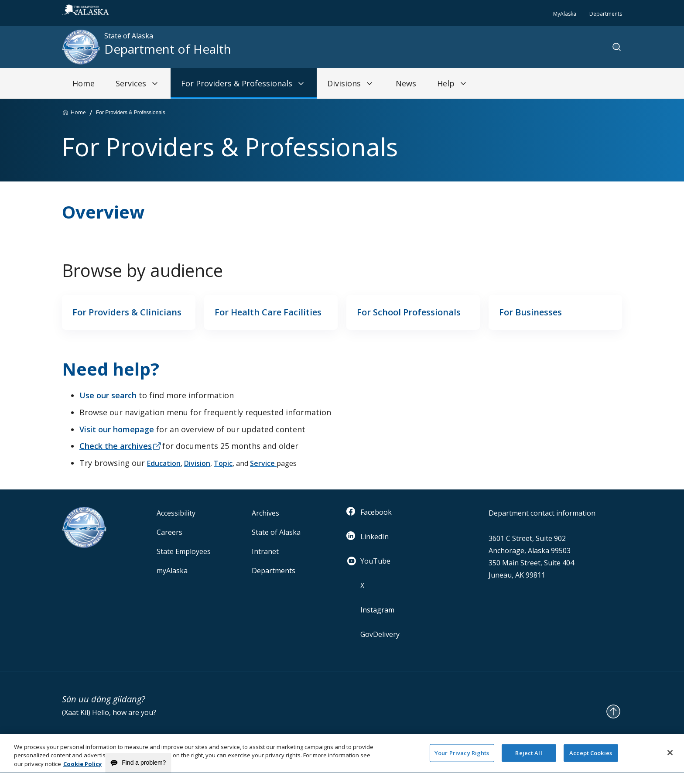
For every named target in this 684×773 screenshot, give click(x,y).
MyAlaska (564, 13)
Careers (169, 532)
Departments (605, 13)
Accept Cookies (590, 757)
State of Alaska (276, 532)
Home (78, 112)
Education (164, 463)
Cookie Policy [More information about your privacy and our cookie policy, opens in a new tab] (82, 768)
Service (263, 463)
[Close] (670, 756)
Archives (265, 513)
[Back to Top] (613, 711)
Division (197, 463)
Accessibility (176, 513)
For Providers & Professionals (130, 112)
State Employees (184, 551)
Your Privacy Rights (461, 757)
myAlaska (172, 570)
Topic (223, 463)
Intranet (265, 551)
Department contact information (542, 513)
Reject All (528, 757)
